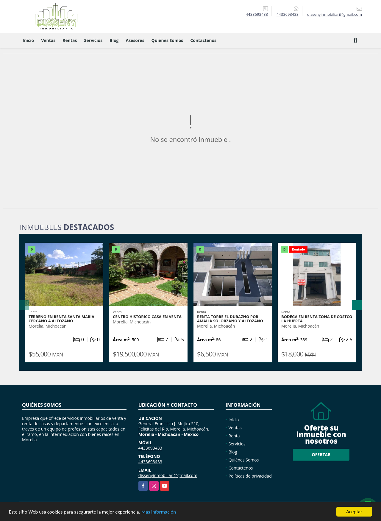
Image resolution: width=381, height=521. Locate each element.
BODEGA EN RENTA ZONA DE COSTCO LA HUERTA (316, 319)
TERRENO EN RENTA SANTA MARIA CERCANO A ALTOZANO (61, 319)
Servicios (93, 40)
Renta (234, 436)
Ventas (48, 40)
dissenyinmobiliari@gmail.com (167, 475)
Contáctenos (203, 40)
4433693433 (257, 14)
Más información (158, 512)
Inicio (28, 40)
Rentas (70, 40)
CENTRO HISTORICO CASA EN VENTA (147, 317)
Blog (114, 40)
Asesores (135, 40)
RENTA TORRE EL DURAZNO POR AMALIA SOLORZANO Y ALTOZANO (230, 319)
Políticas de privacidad (250, 476)
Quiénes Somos (167, 40)
